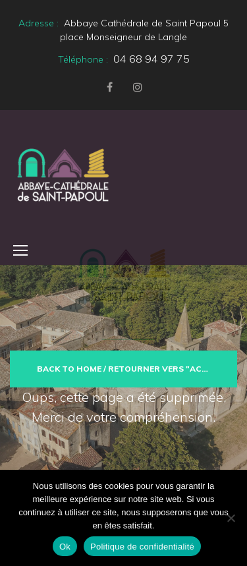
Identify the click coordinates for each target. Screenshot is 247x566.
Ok (64, 547)
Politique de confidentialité (142, 547)
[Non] (230, 517)
